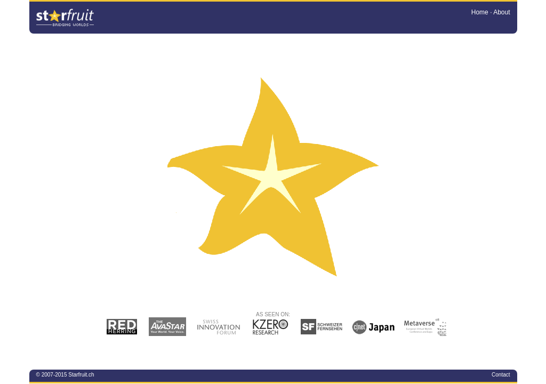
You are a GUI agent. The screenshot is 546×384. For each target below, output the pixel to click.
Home (479, 12)
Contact (501, 375)
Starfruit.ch (81, 375)
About (501, 12)
